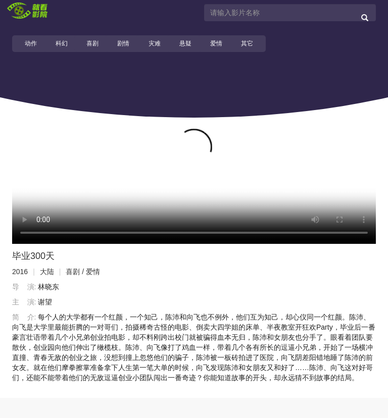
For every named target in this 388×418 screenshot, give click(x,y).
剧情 (123, 43)
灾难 (155, 43)
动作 (31, 43)
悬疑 (185, 43)
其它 (247, 43)
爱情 (216, 43)
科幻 (62, 43)
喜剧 (92, 43)
